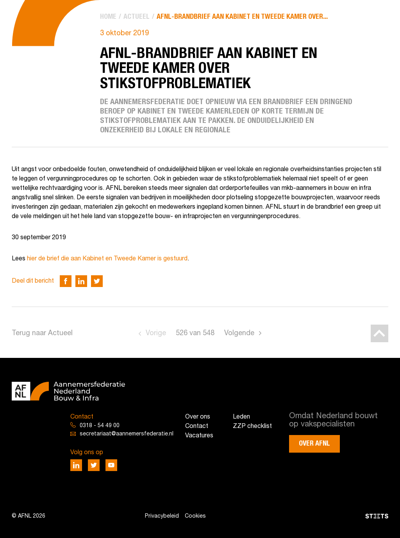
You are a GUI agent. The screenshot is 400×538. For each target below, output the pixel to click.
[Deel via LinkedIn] (81, 281)
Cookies (195, 516)
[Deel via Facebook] (65, 281)
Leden (241, 417)
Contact (196, 426)
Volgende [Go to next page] (239, 333)
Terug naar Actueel (42, 333)
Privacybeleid (162, 516)
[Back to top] (379, 333)
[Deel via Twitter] (97, 281)
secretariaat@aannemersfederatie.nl (126, 434)
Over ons (197, 417)
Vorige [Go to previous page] (156, 333)
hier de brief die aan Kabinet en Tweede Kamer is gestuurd (107, 259)
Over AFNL (314, 444)
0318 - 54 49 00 (100, 425)
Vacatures (199, 436)
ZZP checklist (252, 426)
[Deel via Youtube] (111, 465)
